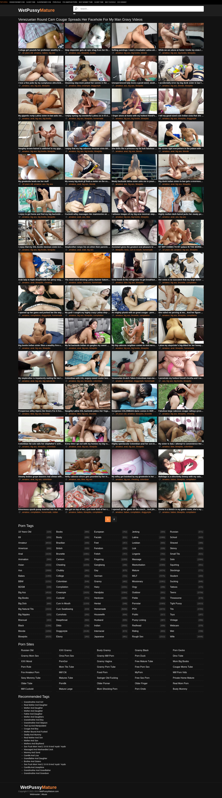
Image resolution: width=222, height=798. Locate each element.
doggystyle (96, 86)
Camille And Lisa (31, 755)
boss (126, 250)
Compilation (73, 587)
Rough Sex (149, 636)
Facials (111, 537)
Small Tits (187, 554)
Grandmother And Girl (33, 702)
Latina (149, 537)
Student (187, 576)
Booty (73, 537)
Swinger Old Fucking (107, 678)
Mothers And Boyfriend (34, 743)
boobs (93, 53)
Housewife (111, 614)
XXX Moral (26, 661)
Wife (187, 636)
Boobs (73, 532)
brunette (181, 282)
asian (79, 282)
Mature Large (65, 689)
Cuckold (73, 598)
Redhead (149, 625)
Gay (111, 570)
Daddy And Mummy (32, 735)
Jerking (149, 532)
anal (32, 118)
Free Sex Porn (142, 678)
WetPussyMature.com (49, 791)
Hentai (111, 603)
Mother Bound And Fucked (35, 732)
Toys (187, 614)
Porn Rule (57, 2)
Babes (35, 576)
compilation (191, 282)
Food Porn (102, 672)
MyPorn (139, 672)
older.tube (30, 2)
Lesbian (149, 543)
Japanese (111, 636)
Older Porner (103, 683)
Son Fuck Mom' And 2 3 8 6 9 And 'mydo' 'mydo (45, 746)
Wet (187, 631)
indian (55, 512)
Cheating (73, 565)
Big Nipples (35, 614)
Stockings (187, 570)
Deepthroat (73, 620)
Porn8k (62, 683)
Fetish (111, 554)
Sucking (187, 581)
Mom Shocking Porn (107, 689)
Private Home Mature (183, 678)
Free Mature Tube (144, 661)
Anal (35, 554)
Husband (111, 620)
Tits (187, 609)
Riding (149, 631)
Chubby (73, 570)
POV (149, 609)
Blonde (35, 631)
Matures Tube (66, 678)
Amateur (35, 543)
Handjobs (111, 592)
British (73, 548)
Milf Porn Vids (180, 672)
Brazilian (73, 543)
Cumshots (73, 614)
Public (149, 614)
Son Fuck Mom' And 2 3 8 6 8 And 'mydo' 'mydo (45, 764)
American (35, 548)
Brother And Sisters (32, 761)
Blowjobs (35, 636)
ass (78, 53)
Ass (35, 570)
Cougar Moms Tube (183, 667)
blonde (144, 53)
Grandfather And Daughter (35, 758)
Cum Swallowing (73, 609)
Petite (149, 598)
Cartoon (73, 559)
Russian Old (27, 650)
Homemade (111, 609)
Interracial (111, 631)
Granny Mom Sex (30, 656)
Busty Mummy (180, 689)
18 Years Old (35, 532)
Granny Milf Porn (105, 656)
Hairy (111, 587)
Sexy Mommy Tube (86, 2)
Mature (149, 570)
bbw (79, 86)
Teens (187, 592)
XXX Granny (122, 2)
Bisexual (35, 620)
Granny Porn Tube (106, 667)
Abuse (44, 794)
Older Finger (141, 683)
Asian (35, 565)
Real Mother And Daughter (35, 705)
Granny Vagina (104, 661)
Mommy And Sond (32, 752)
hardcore (87, 282)
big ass (52, 53)
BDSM (35, 587)
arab (79, 217)
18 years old (27, 53)
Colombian (73, 581)
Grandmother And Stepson (35, 723)
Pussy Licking (149, 620)
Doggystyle (73, 631)
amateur (37, 53)
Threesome (187, 598)
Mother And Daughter (33, 711)
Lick (149, 548)
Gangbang (111, 565)
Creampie (73, 592)
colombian (98, 381)
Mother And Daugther (33, 708)
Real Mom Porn (181, 683)
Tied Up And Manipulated (35, 726)
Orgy (149, 587)
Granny (111, 581)
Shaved (187, 543)
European (111, 532)
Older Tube (98, 2)
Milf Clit (62, 672)
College (73, 576)
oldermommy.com (44, 2)
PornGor (63, 661)
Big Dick (35, 603)
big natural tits (49, 381)
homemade (98, 118)
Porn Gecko (179, 650)
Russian (187, 532)
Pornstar (149, 603)
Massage (149, 559)
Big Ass (35, 592)
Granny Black (142, 650)
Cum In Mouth (73, 603)
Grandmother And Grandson (36, 773)
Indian (111, 625)
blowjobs (85, 53)
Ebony (73, 636)
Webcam (187, 625)
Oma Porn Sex (66, 656)
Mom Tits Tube (66, 667)
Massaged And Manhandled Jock (38, 749)
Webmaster (35, 794)
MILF (149, 576)
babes (45, 53)
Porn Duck (140, 656)
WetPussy (36, 10)
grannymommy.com (17, 2)
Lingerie (149, 554)
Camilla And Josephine (34, 767)
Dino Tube (178, 656)
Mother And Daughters (34, 717)
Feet (111, 543)
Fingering (111, 559)
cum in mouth (136, 250)
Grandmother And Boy (34, 720)
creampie (86, 86)
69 (35, 537)
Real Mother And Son (33, 737)
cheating (48, 282)
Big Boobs (35, 598)
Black (35, 625)
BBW (35, 581)
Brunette (73, 554)
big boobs (135, 53)
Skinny (187, 548)
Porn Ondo (140, 689)
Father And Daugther (33, 714)
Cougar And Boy (31, 729)
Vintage (187, 620)
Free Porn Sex (142, 667)
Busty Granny (104, 650)
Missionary (149, 581)
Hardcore (111, 598)
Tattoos (187, 587)
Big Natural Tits (35, 609)
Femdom (111, 548)
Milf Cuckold (110, 2)
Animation (35, 559)
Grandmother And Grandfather (37, 770)
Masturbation (149, 565)
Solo (187, 559)
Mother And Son (31, 740)
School (187, 537)
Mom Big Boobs (181, 661)
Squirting (187, 565)
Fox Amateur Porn (70, 2)
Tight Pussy (187, 603)
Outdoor (149, 592)
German (111, 576)
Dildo (73, 625)
